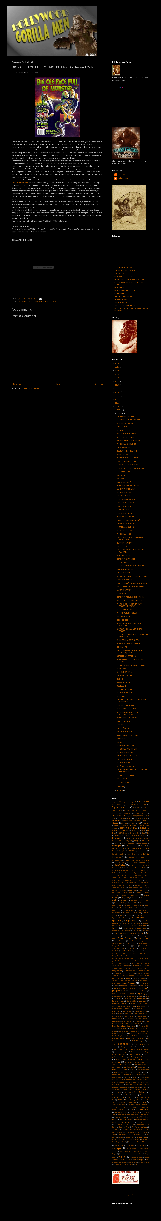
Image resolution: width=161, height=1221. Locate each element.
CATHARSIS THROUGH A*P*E (127, 416)
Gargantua (125, 936)
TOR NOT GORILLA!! (124, 580)
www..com (120, 87)
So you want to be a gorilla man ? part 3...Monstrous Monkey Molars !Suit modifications (130, 1080)
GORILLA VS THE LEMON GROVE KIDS (130, 597)
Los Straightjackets (136, 1003)
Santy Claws (137, 1072)
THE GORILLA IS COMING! (126, 444)
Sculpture (137, 1074)
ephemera (116, 920)
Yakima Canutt (128, 1164)
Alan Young (121, 818)
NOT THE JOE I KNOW (125, 423)
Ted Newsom (133, 1102)
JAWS (116, 985)
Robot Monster (125, 1072)
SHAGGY (120, 742)
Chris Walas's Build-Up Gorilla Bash (135, 868)
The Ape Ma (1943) (141, 1104)
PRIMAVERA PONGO (124, 513)
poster (114, 1057)
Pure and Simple (121, 1059)
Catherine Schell (117, 854)
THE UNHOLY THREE (124, 472)
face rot (144, 920)
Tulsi (124, 1142)
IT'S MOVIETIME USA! (124, 531)
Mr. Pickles (143, 1028)
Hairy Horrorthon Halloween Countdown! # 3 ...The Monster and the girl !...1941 (130, 958)
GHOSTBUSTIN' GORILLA (126, 616)
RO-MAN (132, 1069)
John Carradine (144, 985)
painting (139, 1047)
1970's (114, 810)
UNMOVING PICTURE (124, 672)
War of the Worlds (125, 1154)
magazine (48, 301)
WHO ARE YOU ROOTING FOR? (128, 520)
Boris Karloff (145, 841)
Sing (141, 1077)
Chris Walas (119, 865)
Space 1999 (115, 1089)
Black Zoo (126, 835)
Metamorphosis (129, 1016)
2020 (117, 371)
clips (124, 895)
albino (129, 818)
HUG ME (120, 679)
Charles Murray (132, 857)
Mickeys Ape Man (141, 1018)
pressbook (122, 1057)
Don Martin (126, 913)
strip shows (143, 1095)
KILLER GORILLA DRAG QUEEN (128, 640)
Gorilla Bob (115, 951)
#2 (133, 808)
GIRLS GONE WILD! (124, 482)
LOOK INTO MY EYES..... (125, 676)
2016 (117, 385)
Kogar (141, 996)
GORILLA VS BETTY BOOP (126, 559)
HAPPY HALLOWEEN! (124, 543)
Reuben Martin (142, 1067)
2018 (117, 378)
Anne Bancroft (127, 820)
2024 (117, 363)
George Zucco (143, 941)
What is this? (121, 112)
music (124, 1034)
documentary (116, 913)
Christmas (132, 890)
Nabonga (132, 1034)
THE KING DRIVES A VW (125, 775)
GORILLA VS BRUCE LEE (125, 693)
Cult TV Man (123, 900)
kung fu (117, 998)
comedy (134, 895)
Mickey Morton (142, 1016)
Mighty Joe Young (127, 1021)
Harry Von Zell (117, 971)
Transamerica (122, 1139)
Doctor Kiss (142, 910)
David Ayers (143, 903)
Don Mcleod (137, 913)
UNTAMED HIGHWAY (20, 183)
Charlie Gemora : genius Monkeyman (136, 860)
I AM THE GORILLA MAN (125, 705)
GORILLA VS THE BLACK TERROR (128, 644)
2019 (117, 374)
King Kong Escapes (117, 996)
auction (116, 826)
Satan (145, 1072)
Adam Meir (140, 813)
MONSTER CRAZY (120, 288)
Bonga (136, 841)
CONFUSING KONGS (124, 510)
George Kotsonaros (120, 941)
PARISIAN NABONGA (124, 689)
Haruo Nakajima (130, 971)
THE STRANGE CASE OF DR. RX (124, 1124)
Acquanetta (126, 813)
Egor (113, 918)
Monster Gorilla (122, 1028)
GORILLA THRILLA (123, 430)
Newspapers (131, 1038)
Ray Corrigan (125, 1065)
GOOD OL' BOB (122, 620)
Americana (116, 821)
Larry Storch (142, 998)
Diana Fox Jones (125, 908)
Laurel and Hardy (118, 1001)
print (130, 1057)
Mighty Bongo (122, 178)
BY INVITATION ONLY (124, 556)
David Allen (133, 903)
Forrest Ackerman (128, 928)
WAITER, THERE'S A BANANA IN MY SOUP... (132, 583)
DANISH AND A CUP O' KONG (127, 735)
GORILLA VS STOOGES (125, 753)
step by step (127, 1092)
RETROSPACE (119, 294)
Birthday (117, 835)
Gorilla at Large (142, 948)
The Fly (131, 1110)
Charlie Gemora (117, 860)
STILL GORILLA (122, 427)
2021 (117, 367)
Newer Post (17, 384)
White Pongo (138, 1160)
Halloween (136, 966)
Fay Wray (137, 923)
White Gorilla (125, 1160)
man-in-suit (116, 1011)
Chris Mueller (144, 862)
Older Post (99, 384)
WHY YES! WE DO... (124, 728)
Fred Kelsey (146, 930)
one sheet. (124, 1044)
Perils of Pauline (136, 1049)
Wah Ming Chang (125, 1151)
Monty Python (134, 1028)
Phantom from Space (121, 1052)
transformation (134, 1139)
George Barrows (125, 938)
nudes (121, 1041)
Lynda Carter (131, 1006)
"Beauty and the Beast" (25, 301)
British (117, 843)
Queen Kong (132, 1060)
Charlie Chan (143, 857)
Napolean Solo (142, 1033)
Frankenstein (126, 930)
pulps (147, 1057)
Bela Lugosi (125, 830)
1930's (145, 808)
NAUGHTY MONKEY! (124, 732)
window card (133, 1162)
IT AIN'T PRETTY (122, 669)
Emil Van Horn (138, 918)
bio (148, 833)
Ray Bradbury (139, 1062)
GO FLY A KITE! (122, 647)
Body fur (121, 841)
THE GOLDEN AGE (121, 303)
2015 (117, 389)
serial (144, 1075)
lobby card (142, 1001)
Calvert (143, 846)
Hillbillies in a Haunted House (125, 973)
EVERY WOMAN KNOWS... (126, 499)
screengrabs (127, 1075)
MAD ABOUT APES (123, 573)
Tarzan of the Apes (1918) (132, 1100)
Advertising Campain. (136, 816)
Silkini (135, 1077)
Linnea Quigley (131, 1001)
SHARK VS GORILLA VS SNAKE (127, 709)
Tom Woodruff (123, 1135)
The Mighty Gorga (126, 1120)
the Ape (130, 1105)
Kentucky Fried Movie (118, 993)
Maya (120, 1013)
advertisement (118, 816)
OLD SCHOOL (121, 594)
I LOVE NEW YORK (123, 448)
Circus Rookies (128, 893)
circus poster (116, 892)
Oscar (132, 1047)
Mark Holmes (127, 1011)
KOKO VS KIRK (122, 546)
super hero (130, 1097)
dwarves (122, 915)
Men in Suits (116, 1016)
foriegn (115, 928)
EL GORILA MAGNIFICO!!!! (126, 527)
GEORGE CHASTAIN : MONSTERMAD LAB (129, 279)
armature (132, 823)
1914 (138, 808)
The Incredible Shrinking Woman (128, 1114)
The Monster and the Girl (125, 1122)
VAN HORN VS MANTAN (125, 517)
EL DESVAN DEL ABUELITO (123, 276)
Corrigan (135, 898)
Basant (141, 825)
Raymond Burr (116, 1067)
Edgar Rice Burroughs (140, 915)
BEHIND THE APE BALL (124, 455)
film (125, 925)
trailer (114, 1139)
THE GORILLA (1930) (124, 534)
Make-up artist (117, 1009)
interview (142, 978)
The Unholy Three (124, 1127)
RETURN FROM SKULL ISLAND (127, 458)
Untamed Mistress (143, 1142)
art (139, 823)
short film (127, 1077)
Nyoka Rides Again (138, 1041)
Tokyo (114, 1134)
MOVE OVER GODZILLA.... (126, 610)
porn (145, 1054)
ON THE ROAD (122, 779)
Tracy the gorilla (141, 1137)
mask (114, 1013)
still (133, 1095)
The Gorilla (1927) (142, 1110)
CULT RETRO (119, 273)
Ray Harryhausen (140, 1064)
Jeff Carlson (123, 985)
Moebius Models (123, 1023)
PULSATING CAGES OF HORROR (128, 441)
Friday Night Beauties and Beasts (125, 933)
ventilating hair (130, 1145)
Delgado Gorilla (116, 905)
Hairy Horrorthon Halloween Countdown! (126, 956)
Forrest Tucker (142, 928)
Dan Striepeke (145, 900)
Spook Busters (126, 1089)
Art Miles (146, 823)
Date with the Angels (120, 903)
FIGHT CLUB (121, 739)
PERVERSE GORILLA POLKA (126, 434)
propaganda (138, 1057)
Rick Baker (124, 1070)
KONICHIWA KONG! (124, 506)
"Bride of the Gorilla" (137, 805)
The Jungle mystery (120, 1117)
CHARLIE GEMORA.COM (123, 267)
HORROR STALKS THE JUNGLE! (128, 486)
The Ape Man (116, 1107)
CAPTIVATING (122, 475)
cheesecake (119, 862)
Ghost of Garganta (130, 943)
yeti (136, 1164)
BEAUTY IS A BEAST (123, 590)
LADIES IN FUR (122, 725)
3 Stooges (127, 810)
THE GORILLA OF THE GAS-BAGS (128, 420)
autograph (125, 825)
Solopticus (144, 1087)
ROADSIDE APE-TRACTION (126, 656)
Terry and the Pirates (118, 1104)
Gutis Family (143, 953)
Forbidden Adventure (139, 925)
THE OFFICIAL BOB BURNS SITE (125, 306)
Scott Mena (116, 1075)
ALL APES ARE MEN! (124, 496)
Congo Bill (125, 898)
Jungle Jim (143, 988)
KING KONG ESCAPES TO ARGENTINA (130, 468)
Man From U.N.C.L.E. (140, 1009)
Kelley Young (142, 991)
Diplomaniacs (129, 910)
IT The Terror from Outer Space (128, 980)
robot (116, 1072)
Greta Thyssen (132, 953)
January (120, 790)
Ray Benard (128, 1062)
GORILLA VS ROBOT (124, 763)
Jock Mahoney (133, 985)
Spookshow (137, 1089)
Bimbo (132, 833)
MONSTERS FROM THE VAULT (125, 290)
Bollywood (129, 841)
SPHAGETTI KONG (123, 721)
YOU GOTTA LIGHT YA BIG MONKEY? (130, 587)
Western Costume (136, 1157)
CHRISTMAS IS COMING (125, 524)
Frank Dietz (115, 930)
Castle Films (142, 851)
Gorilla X (122, 953)
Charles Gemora (39, 301)
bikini (143, 830)
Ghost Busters (117, 943)
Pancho (147, 1047)
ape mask (137, 820)
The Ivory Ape (144, 1115)
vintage (116, 1148)
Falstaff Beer (126, 923)
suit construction (118, 1097)
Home (58, 384)
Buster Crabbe (132, 846)
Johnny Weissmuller (121, 988)
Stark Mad (118, 1092)
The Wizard (115, 1129)
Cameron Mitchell (118, 848)
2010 (117, 407)
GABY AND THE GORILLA (126, 683)
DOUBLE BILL (121, 686)
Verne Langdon (142, 1145)
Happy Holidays (142, 968)
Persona (146, 1049)
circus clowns (143, 890)
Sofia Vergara (135, 1087)
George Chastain (142, 938)
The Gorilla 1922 (134, 1112)
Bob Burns (116, 838)
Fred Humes (136, 931)
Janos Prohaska (129, 983)
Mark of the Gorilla (140, 1011)
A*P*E (145, 810)
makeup (127, 1009)
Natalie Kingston (117, 1036)
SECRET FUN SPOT (121, 300)
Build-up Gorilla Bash (129, 843)
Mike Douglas (139, 1021)
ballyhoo (133, 826)
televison (142, 1102)
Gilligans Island (117, 946)
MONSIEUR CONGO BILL (126, 746)
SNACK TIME (121, 696)
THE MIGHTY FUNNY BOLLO (127, 613)
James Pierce (116, 983)
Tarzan (119, 1100)
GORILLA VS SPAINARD (125, 493)
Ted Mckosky (122, 1102)
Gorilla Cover (126, 951)
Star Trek (146, 1089)
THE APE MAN (122, 562)
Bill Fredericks (123, 833)
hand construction (129, 968)
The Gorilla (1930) (120, 1112)
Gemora (134, 936)
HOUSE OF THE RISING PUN (127, 451)
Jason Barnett (144, 983)
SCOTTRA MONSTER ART (123, 297)
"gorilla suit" (119, 807)
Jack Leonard (143, 980)
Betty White (135, 830)
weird (121, 1156)
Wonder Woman (144, 1162)
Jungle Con (133, 988)
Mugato (114, 1031)
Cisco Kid (138, 892)
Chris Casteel (133, 863)
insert (135, 978)
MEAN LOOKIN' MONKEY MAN (128, 437)
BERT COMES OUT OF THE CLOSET (129, 600)
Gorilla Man (121, 174)
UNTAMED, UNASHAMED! (126, 569)
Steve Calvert (139, 1092)
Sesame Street (116, 1077)
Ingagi (128, 978)
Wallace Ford (138, 1151)
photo (121, 1054)
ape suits (124, 823)
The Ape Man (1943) (129, 1107)
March (119, 413)
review (54, 301)
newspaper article (118, 1038)
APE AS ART (121, 479)
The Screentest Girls (143, 1122)
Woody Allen (118, 1164)
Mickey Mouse (117, 1019)
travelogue (144, 1139)
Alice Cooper (137, 818)
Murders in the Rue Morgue (128, 1031)
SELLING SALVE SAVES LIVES (127, 756)
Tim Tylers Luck (142, 1132)
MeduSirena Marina (140, 1013)
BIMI (137, 833)
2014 (117, 392)
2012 (117, 399)
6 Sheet (138, 810)
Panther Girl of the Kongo (121, 1049)
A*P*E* (114, 813)
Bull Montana (142, 843)
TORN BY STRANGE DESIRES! (127, 461)
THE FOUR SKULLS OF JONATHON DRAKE (132, 566)
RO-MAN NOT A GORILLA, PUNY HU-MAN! (132, 576)
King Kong (141, 994)
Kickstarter (131, 993)
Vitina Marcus (131, 1148)
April (119, 410)
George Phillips (132, 941)
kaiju (132, 991)
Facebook (115, 923)
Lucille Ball (121, 1006)
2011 (117, 403)
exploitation (131, 920)
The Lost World (133, 1117)
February (120, 787)
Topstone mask (129, 1137)
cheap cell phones (130, 1195)
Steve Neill (126, 1095)
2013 (117, 396)
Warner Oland (138, 1154)
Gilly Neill (128, 946)
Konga (147, 996)
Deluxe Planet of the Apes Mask (133, 905)
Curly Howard (134, 900)
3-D (133, 810)
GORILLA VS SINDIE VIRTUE (126, 489)
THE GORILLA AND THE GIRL (127, 749)
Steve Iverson (116, 1095)
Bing (143, 833)
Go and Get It (143, 946)
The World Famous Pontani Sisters (132, 1129)
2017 (117, 381)
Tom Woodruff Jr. (138, 1135)
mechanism (128, 1013)
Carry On (122, 851)
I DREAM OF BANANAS (125, 759)
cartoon (131, 851)
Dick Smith (139, 908)
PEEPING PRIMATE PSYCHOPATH (128, 718)
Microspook (116, 1021)
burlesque (116, 846)
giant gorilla (143, 943)
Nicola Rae (141, 1038)
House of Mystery (128, 975)
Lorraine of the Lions (119, 1003)
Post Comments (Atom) (30, 388)
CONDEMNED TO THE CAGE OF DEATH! (131, 665)
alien (145, 818)
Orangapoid (124, 1047)
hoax (139, 973)
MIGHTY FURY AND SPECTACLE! (128, 465)
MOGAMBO (136, 1023)
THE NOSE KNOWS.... (124, 782)
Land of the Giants (129, 998)
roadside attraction (143, 1069)
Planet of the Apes (134, 1054)
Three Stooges (129, 1132)
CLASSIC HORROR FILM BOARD (125, 270)
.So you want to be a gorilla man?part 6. (124, 802)
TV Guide (131, 1142)
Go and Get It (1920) (118, 948)
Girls (135, 946)
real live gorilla (129, 1067)
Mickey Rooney (129, 1018)
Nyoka (127, 1041)
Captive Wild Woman (134, 848)
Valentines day (118, 1145)
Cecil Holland (132, 854)
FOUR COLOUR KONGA (125, 503)
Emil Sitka (122, 918)
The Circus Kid (122, 1110)
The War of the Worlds (139, 1127)
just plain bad (118, 991)
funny (140, 933)
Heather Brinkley (143, 971)
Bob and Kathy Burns (139, 835)
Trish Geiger (116, 1142)
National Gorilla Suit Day (136, 1036)
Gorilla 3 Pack (131, 948)
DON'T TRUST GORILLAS (125, 766)
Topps (121, 1137)
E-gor (129, 915)
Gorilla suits (138, 951)
